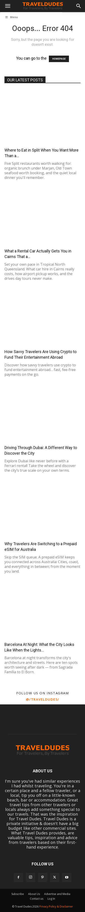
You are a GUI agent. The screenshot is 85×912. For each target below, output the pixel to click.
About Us (34, 894)
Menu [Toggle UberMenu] (11, 17)
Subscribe (17, 894)
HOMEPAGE (59, 58)
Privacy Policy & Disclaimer (56, 906)
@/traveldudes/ (42, 699)
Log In (51, 899)
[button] (7, 6)
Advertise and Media (57, 894)
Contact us (36, 899)
